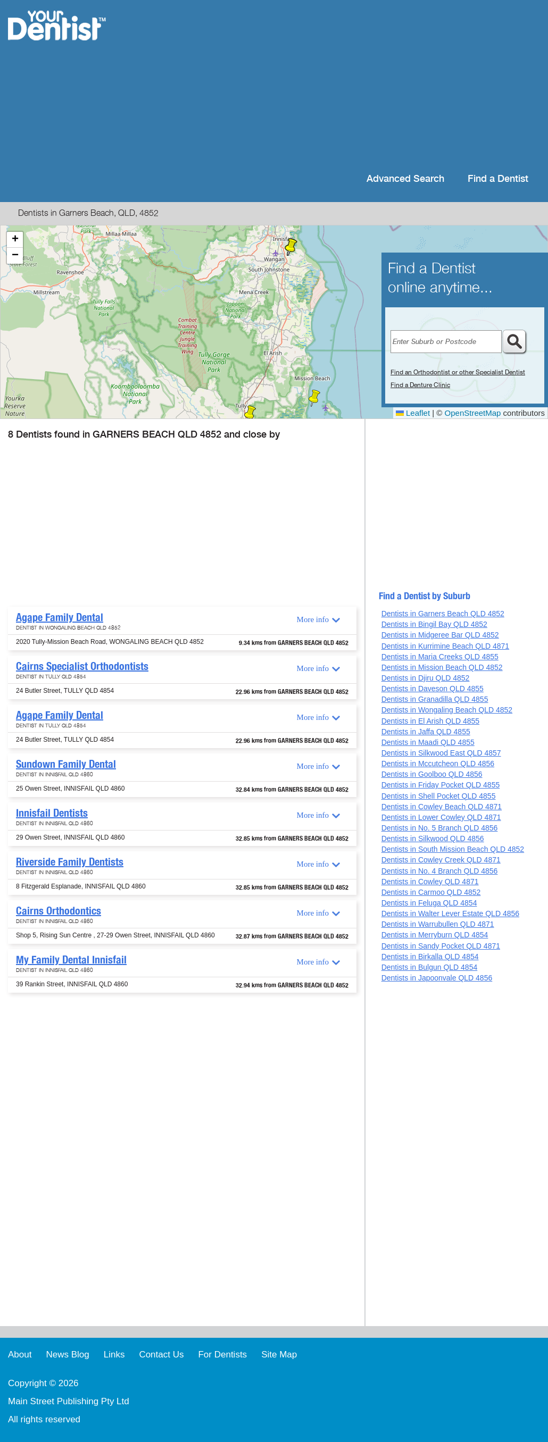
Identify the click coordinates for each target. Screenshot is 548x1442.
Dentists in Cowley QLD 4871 (430, 881)
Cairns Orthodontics (58, 910)
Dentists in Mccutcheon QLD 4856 (437, 763)
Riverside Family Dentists (69, 862)
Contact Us (161, 1354)
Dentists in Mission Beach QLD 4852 (442, 667)
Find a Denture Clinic (420, 385)
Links (114, 1354)
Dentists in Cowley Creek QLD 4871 (441, 860)
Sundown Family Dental (66, 764)
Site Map (279, 1354)
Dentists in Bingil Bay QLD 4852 (434, 624)
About (19, 1354)
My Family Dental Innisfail (71, 959)
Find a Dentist (498, 179)
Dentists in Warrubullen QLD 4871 (437, 924)
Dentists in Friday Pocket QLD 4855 (440, 785)
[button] (314, 398)
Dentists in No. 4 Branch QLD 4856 (439, 871)
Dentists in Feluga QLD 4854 (429, 903)
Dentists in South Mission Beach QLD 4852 (452, 849)
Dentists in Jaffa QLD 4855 (425, 731)
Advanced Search (405, 179)
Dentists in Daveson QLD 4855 (432, 688)
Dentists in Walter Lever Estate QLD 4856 (450, 913)
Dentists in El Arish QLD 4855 (430, 721)
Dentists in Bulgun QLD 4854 (429, 967)
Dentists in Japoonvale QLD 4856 (437, 978)
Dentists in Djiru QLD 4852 (425, 678)
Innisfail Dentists (52, 813)
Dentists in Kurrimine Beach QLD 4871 (445, 646)
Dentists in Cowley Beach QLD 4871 (441, 806)
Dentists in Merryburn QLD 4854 (434, 934)
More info (313, 619)
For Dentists (222, 1354)
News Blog (67, 1354)
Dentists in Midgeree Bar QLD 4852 (440, 635)
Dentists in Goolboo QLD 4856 (432, 774)
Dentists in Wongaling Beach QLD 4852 (446, 710)
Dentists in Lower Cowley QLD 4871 (441, 817)
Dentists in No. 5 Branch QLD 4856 (439, 828)
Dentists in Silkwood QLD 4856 (432, 838)
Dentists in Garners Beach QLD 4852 (442, 613)
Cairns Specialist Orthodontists (82, 666)
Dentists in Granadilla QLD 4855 (434, 699)
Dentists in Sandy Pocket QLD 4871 (440, 946)
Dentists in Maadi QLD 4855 (428, 742)
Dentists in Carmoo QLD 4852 (431, 892)
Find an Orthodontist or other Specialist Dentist (458, 372)
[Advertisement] (343, 85)
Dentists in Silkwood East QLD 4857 (441, 753)
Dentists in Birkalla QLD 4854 (430, 956)
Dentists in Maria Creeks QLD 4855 (440, 656)
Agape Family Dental (59, 617)
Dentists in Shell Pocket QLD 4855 (438, 796)
